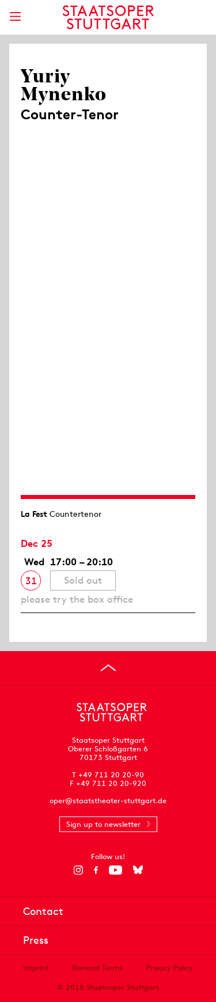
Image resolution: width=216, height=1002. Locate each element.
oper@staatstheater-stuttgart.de (108, 801)
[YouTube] (115, 870)
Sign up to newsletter (103, 824)
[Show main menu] (15, 16)
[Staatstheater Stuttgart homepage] (108, 17)
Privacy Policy (169, 968)
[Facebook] (96, 870)
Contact (43, 911)
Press (35, 940)
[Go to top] (108, 668)
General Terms (97, 968)
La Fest (34, 514)
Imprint (36, 968)
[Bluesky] (138, 870)
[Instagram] (78, 870)
